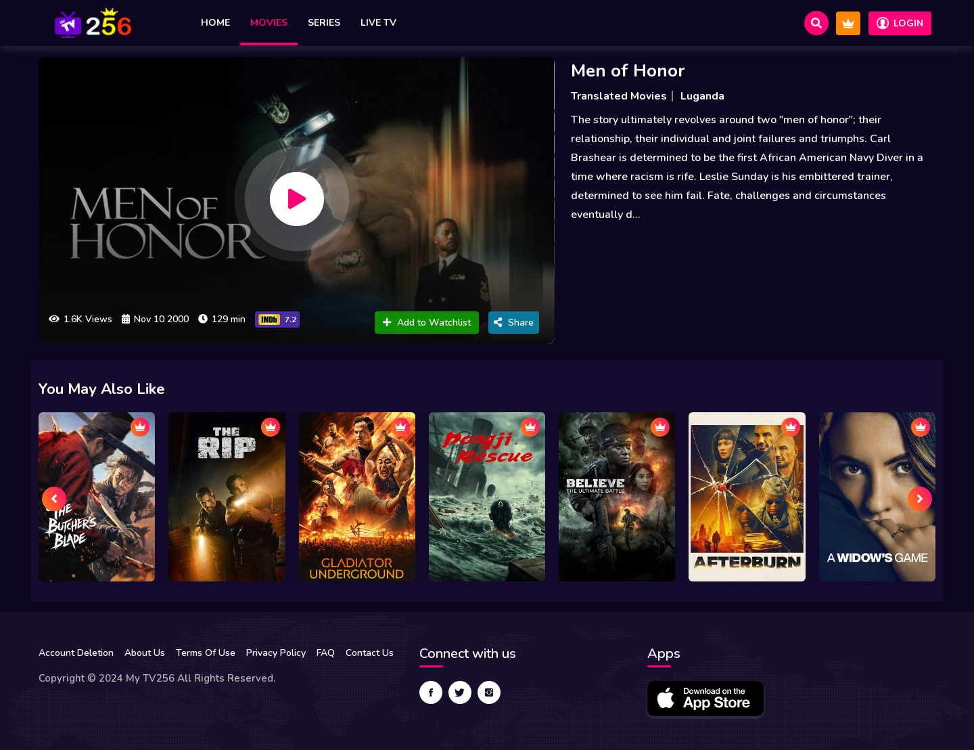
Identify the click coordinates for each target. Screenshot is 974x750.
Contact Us (370, 652)
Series (324, 22)
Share (514, 322)
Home (215, 22)
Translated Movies (619, 96)
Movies (268, 22)
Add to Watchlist (427, 322)
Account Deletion (76, 652)
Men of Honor (628, 71)
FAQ (326, 652)
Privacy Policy (276, 652)
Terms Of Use (205, 652)
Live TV (378, 22)
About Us (144, 652)
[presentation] (54, 499)
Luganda (702, 96)
